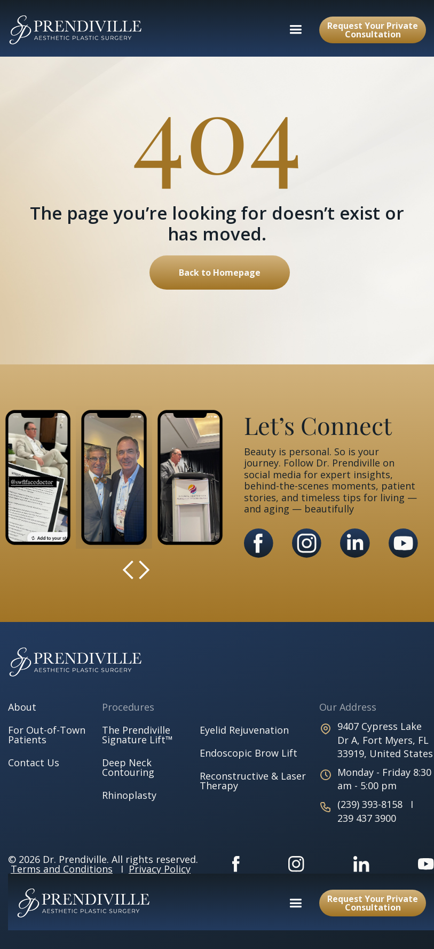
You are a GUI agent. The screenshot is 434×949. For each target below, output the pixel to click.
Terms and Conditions (62, 868)
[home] (76, 30)
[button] (295, 30)
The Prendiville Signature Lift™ (137, 734)
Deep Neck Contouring (128, 767)
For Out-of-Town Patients (46, 734)
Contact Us (33, 762)
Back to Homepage (220, 272)
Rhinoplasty (129, 795)
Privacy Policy (160, 868)
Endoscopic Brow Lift (248, 753)
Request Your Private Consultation (372, 30)
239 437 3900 (366, 818)
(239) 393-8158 (371, 804)
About (22, 707)
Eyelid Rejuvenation (244, 730)
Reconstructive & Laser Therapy (253, 780)
